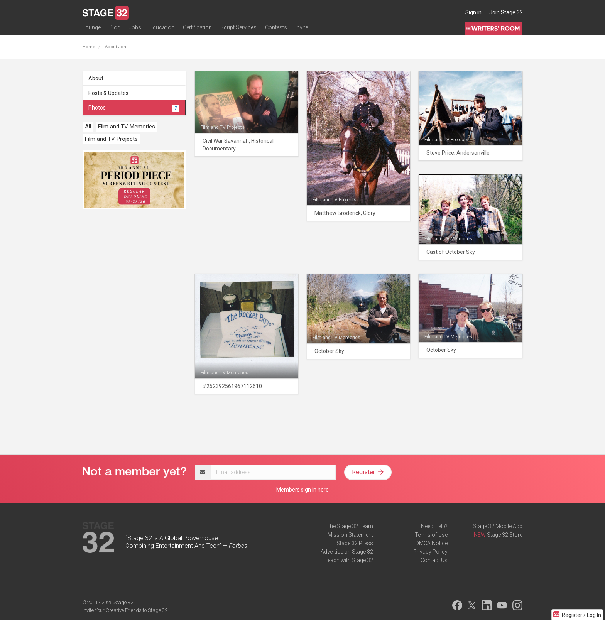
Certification (197, 30)
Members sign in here (302, 490)
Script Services (238, 30)
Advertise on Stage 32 (347, 552)
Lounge (92, 30)
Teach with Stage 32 (348, 560)
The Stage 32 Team (349, 526)
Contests (276, 30)
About (95, 78)
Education (162, 30)
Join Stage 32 (506, 12)
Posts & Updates (108, 93)
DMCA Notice (432, 543)
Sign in (473, 12)
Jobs (135, 30)
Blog (114, 30)
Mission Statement (350, 535)
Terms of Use (431, 535)
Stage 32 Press (354, 543)
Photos (133, 107)
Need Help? (434, 526)
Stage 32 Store (504, 535)
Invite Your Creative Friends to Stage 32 (125, 610)
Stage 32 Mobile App (497, 526)
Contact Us (434, 560)
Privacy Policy (430, 552)
